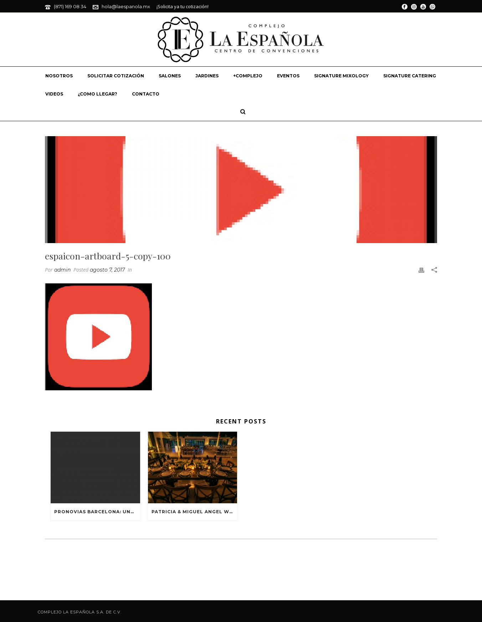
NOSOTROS (59, 75)
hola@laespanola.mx (126, 6)
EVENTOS (288, 75)
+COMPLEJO (247, 75)
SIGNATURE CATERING (409, 75)
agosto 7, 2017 (107, 270)
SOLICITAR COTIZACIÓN (115, 75)
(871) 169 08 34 (70, 6)
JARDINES (207, 75)
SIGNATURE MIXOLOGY (341, 75)
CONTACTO (145, 94)
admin (62, 270)
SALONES (170, 75)
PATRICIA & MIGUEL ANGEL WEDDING (194, 511)
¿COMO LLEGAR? (97, 94)
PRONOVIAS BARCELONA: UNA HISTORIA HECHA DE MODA (97, 511)
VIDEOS (54, 94)
